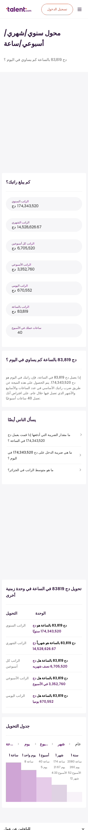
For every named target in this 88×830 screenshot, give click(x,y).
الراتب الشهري (20, 222)
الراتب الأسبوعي (21, 265)
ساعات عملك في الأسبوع (26, 328)
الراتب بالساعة (20, 307)
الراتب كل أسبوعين (23, 243)
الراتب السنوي (20, 201)
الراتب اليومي (20, 286)
